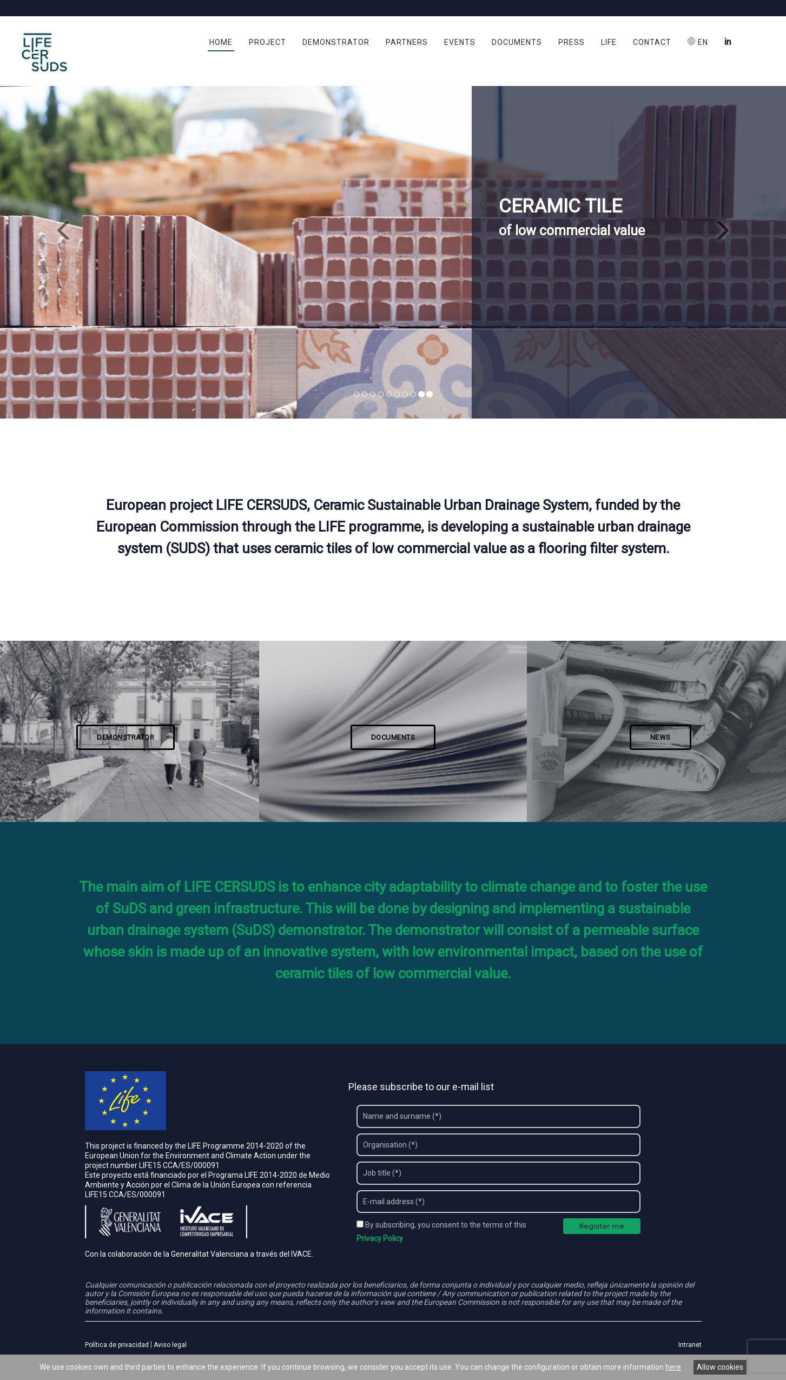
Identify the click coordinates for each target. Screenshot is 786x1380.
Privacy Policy (379, 1239)
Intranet (690, 1346)
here (673, 1367)
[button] (59, 226)
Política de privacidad (117, 1346)
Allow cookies (720, 1367)
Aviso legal (170, 1346)
